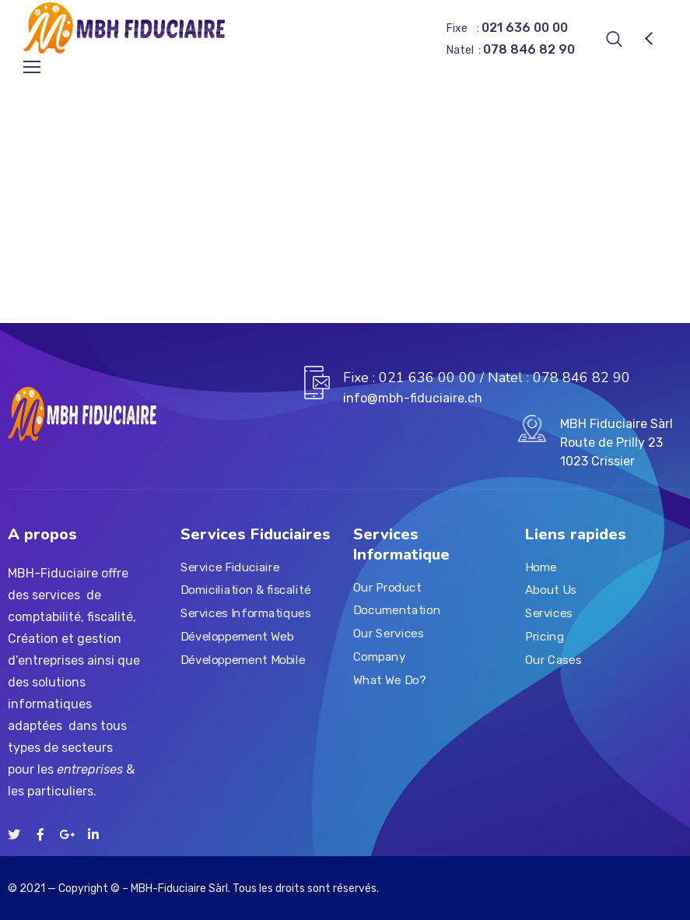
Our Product (387, 588)
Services (549, 613)
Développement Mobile (243, 660)
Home (541, 567)
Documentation (396, 611)
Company (379, 657)
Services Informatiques (245, 613)
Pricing (544, 637)
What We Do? (389, 680)
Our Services (388, 634)
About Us (550, 591)
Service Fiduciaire (229, 567)
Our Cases (553, 660)
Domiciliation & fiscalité (245, 591)
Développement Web (236, 637)
